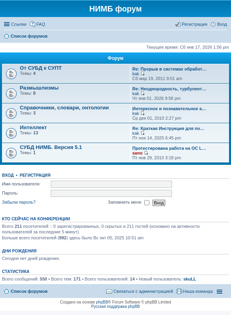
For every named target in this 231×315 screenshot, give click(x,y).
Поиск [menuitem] (224, 37)
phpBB (102, 302)
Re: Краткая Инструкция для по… (168, 128)
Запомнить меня (128, 203)
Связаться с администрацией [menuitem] (143, 291)
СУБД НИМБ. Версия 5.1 (51, 147)
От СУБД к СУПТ (41, 68)
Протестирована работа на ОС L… (169, 148)
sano (137, 153)
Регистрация (35, 175)
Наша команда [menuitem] (198, 291)
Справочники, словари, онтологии (64, 108)
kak (135, 73)
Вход (7, 175)
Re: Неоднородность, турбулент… (169, 88)
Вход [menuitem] (222, 24)
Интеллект (33, 127)
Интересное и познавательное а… (169, 108)
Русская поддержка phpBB (115, 306)
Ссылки (19, 24)
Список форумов (29, 291)
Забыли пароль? (19, 202)
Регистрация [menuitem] (194, 24)
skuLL (189, 279)
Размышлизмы (39, 88)
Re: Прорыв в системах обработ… (169, 69)
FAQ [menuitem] (40, 24)
